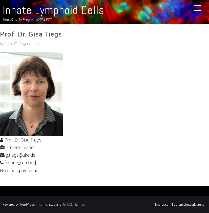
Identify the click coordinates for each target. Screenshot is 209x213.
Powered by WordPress (19, 204)
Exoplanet (55, 204)
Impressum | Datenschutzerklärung (179, 204)
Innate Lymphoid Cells (53, 10)
